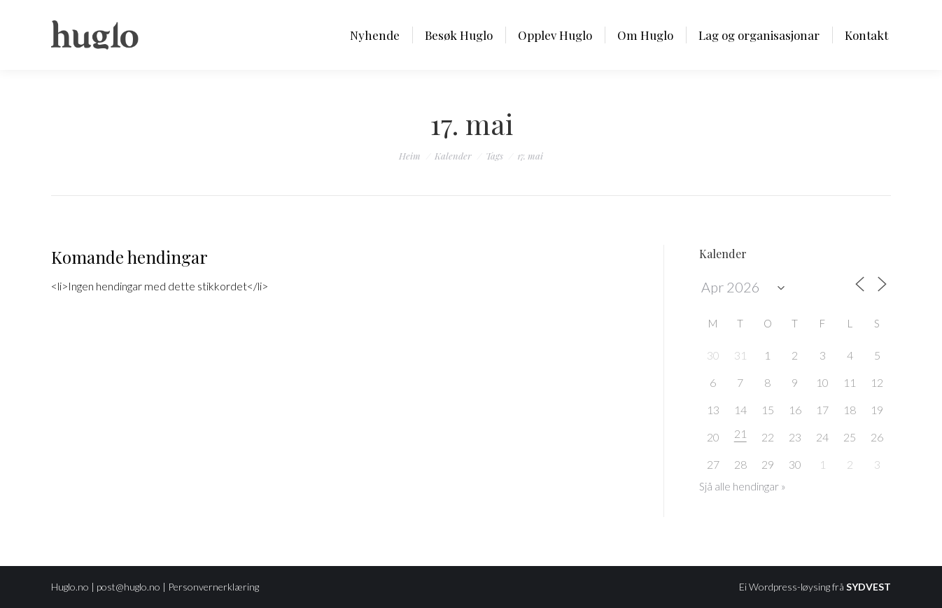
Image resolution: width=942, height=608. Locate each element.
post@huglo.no (128, 587)
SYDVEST (868, 587)
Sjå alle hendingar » (742, 486)
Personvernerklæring (213, 587)
